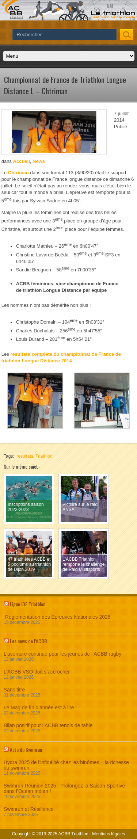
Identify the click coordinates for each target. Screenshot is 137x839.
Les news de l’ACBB (28, 641)
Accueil (21, 161)
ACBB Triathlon (73, 833)
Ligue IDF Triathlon (27, 604)
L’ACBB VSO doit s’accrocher (37, 672)
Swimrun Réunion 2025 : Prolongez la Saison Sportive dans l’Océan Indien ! (64, 788)
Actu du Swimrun (26, 749)
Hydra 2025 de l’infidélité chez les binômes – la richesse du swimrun (66, 765)
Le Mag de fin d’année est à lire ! (40, 707)
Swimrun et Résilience (29, 809)
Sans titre (14, 690)
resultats (24, 456)
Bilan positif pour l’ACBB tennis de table (48, 725)
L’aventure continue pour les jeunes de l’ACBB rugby (62, 654)
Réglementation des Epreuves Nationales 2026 (57, 617)
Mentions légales (108, 833)
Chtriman (18, 172)
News (39, 161)
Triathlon (43, 456)
